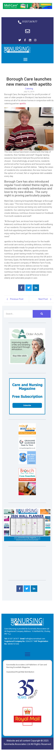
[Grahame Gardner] (27, 449)
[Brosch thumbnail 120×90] (27, 480)
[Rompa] (27, 363)
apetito (22, 103)
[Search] (18, 314)
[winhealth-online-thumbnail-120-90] (27, 435)
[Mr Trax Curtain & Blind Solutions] (27, 463)
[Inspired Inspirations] (27, 494)
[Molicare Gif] (27, 8)
